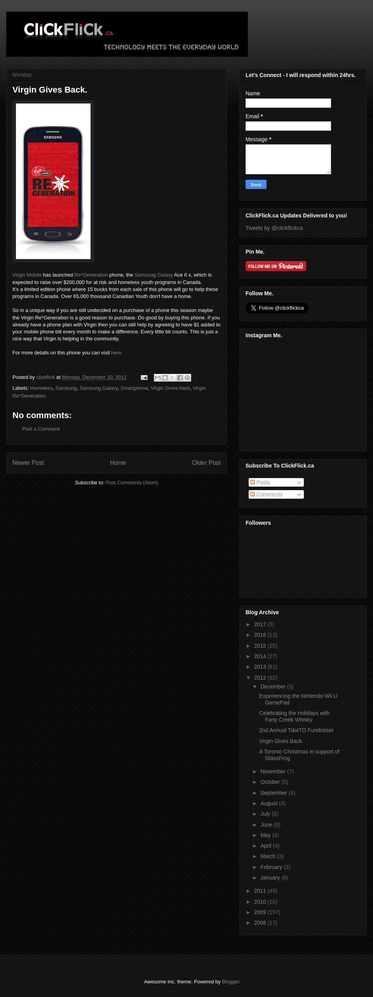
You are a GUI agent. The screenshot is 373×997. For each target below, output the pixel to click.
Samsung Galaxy (153, 275)
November (273, 771)
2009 (261, 912)
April (266, 846)
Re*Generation (91, 275)
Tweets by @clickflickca (274, 228)
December (273, 686)
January (270, 877)
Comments (266, 494)
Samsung (66, 388)
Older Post (206, 462)
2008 (261, 923)
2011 (261, 891)
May (266, 835)
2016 (261, 635)
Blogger (230, 982)
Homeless (41, 388)
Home (118, 462)
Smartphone (134, 388)
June (267, 825)
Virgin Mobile (27, 275)
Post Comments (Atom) (132, 482)
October (270, 782)
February (272, 867)
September (274, 793)
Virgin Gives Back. (281, 741)
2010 (261, 902)
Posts (260, 482)
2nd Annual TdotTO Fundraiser (296, 730)
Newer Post (28, 462)
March (268, 856)
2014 (261, 656)
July (266, 814)
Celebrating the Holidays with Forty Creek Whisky (294, 716)
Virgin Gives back (170, 388)
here (116, 353)
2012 (261, 678)
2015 (261, 646)
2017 (261, 624)
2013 (261, 667)
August (269, 803)
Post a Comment (41, 429)
